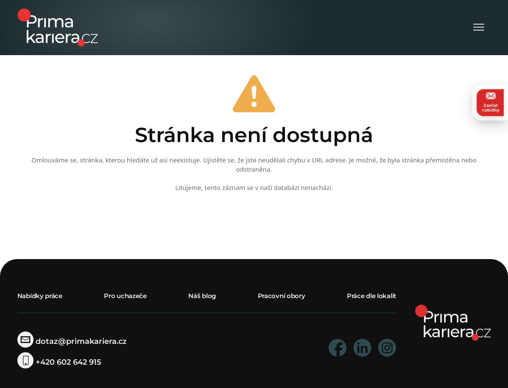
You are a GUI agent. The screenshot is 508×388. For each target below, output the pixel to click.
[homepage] (453, 322)
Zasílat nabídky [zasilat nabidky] (491, 102)
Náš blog (202, 296)
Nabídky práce (39, 296)
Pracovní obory (281, 296)
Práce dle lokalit (371, 296)
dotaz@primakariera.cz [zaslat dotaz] (72, 341)
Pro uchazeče (125, 296)
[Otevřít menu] (479, 27)
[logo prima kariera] (57, 27)
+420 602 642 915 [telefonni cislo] (59, 362)
